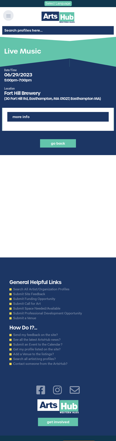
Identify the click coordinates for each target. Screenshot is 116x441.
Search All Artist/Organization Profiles (41, 289)
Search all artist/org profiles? (34, 358)
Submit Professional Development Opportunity (47, 313)
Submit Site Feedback (29, 294)
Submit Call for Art (27, 303)
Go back (58, 143)
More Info (21, 116)
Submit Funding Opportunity (34, 298)
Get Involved (58, 422)
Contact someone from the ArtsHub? (40, 363)
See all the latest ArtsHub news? (37, 339)
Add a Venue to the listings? (33, 354)
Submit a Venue (24, 318)
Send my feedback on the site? (35, 334)
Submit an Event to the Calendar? (37, 344)
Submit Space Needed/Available (36, 308)
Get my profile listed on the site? (37, 349)
